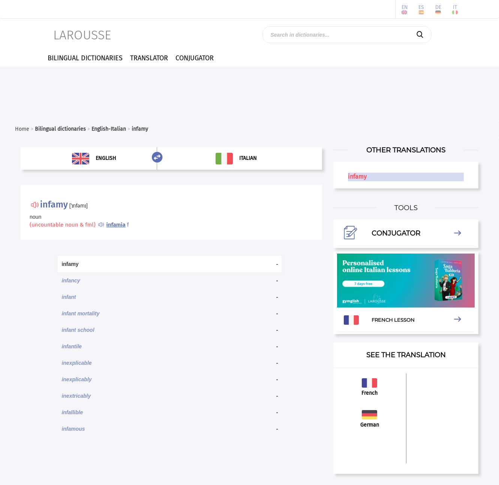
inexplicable (76, 363)
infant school (77, 330)
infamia (116, 224)
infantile (71, 346)
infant (68, 297)
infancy (70, 281)
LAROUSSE (82, 35)
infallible (72, 412)
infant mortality (80, 313)
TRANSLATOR (149, 58)
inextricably (76, 396)
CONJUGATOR (194, 58)
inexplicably (76, 379)
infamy (357, 176)
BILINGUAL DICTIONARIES (85, 58)
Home (22, 129)
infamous (73, 429)
